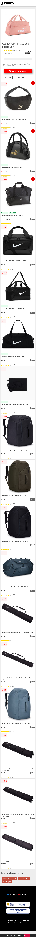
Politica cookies (24, 923)
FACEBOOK (12, 895)
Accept (26, 935)
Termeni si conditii (13, 921)
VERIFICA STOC (18, 71)
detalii (33, 123)
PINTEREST (23, 895)
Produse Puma (24, 878)
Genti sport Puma (9, 878)
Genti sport (7, 882)
